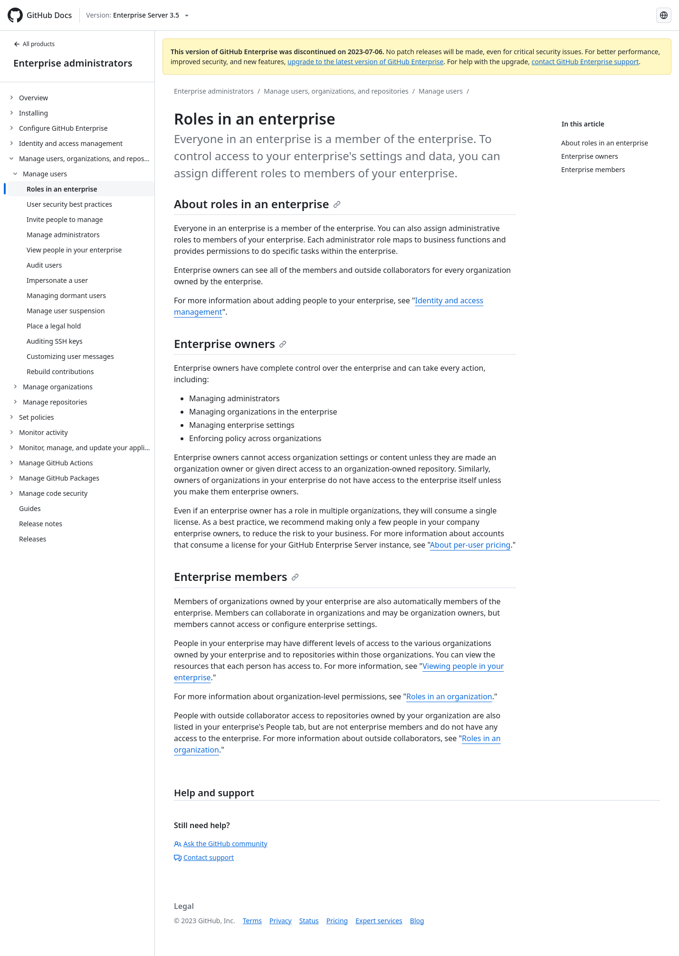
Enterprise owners (230, 343)
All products (34, 44)
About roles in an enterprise (257, 204)
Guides (30, 508)
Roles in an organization (449, 696)
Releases (32, 538)
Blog (417, 920)
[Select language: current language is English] (663, 15)
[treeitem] (81, 97)
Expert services (378, 920)
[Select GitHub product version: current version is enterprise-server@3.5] (137, 15)
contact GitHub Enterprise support (585, 61)
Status (309, 920)
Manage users (441, 91)
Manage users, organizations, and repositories (336, 91)
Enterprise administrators (73, 63)
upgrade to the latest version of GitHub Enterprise (365, 61)
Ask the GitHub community (221, 843)
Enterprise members (236, 576)
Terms (252, 920)
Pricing (337, 920)
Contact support (204, 857)
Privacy (280, 920)
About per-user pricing (470, 545)
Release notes (40, 523)
